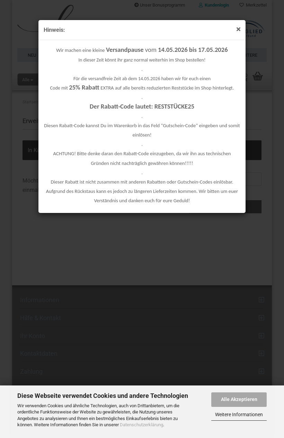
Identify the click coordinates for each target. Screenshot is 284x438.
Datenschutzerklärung (141, 424)
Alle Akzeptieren (239, 399)
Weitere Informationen (239, 414)
